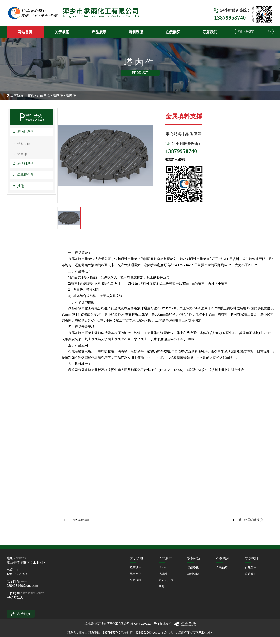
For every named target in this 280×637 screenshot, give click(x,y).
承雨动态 (135, 567)
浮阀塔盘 (83, 520)
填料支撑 (23, 144)
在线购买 (222, 567)
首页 (31, 95)
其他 (20, 186)
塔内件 (58, 95)
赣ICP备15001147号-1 (144, 623)
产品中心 (43, 95)
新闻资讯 (193, 567)
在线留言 (250, 567)
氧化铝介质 (25, 174)
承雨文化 (135, 574)
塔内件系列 (25, 131)
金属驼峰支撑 (253, 520)
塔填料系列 (25, 163)
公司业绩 (135, 580)
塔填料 (163, 574)
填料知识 (193, 574)
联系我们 (250, 574)
